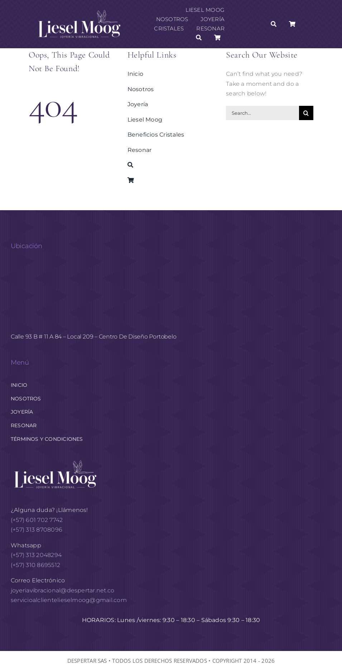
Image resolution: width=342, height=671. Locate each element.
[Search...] (262, 113)
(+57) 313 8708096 (37, 529)
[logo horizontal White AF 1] (55, 459)
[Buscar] (199, 38)
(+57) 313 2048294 (36, 555)
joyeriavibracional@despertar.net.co (62, 590)
